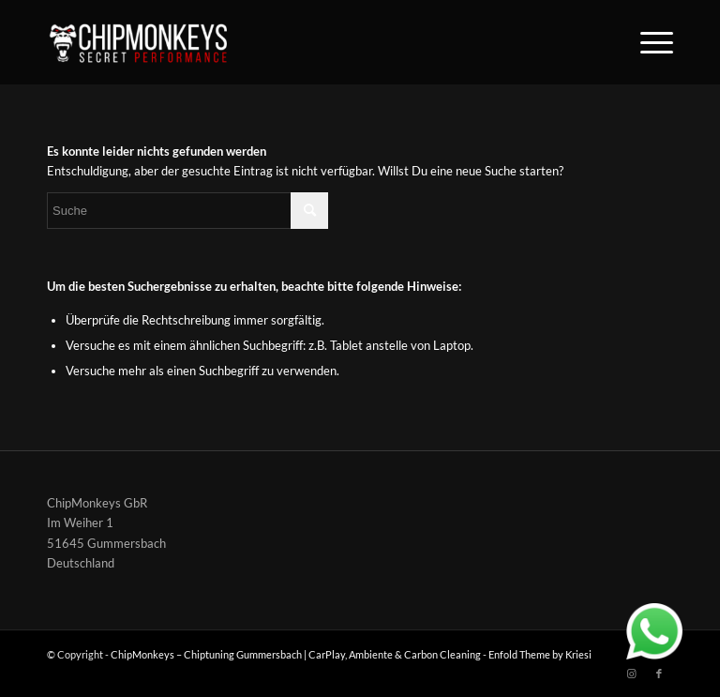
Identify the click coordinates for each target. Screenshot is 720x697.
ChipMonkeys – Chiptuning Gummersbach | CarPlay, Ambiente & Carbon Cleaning (296, 654)
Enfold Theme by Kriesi (540, 654)
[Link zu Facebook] (659, 673)
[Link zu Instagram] (631, 673)
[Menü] (647, 42)
